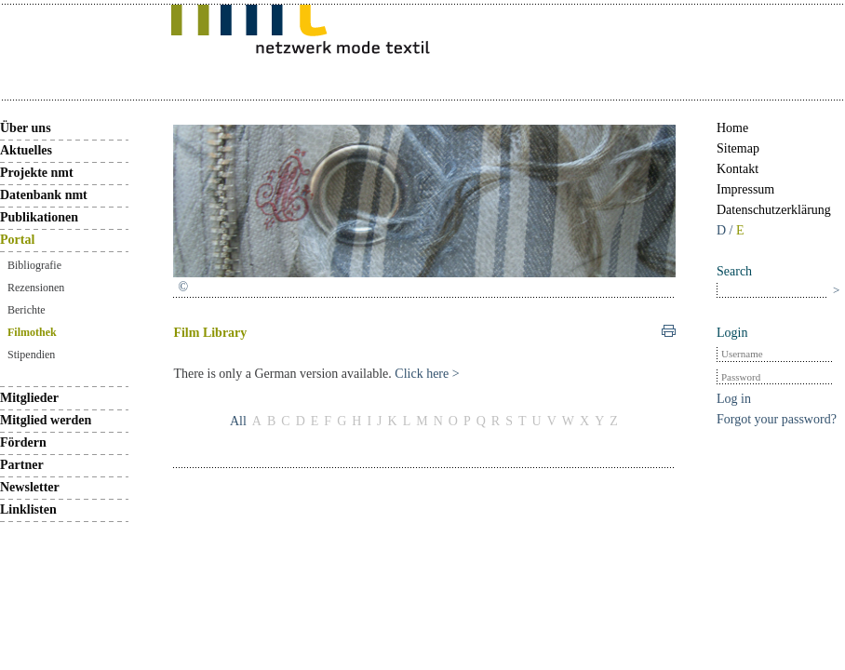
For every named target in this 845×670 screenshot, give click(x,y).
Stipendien (31, 354)
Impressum (745, 189)
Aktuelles (26, 150)
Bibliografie (34, 265)
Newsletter (30, 487)
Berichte (26, 309)
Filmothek (32, 332)
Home (732, 128)
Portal (17, 240)
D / (726, 230)
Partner (22, 465)
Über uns (25, 128)
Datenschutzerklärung (774, 210)
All (238, 421)
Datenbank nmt (43, 195)
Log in (734, 399)
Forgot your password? (777, 419)
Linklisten (28, 509)
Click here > (427, 374)
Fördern (23, 442)
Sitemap (738, 148)
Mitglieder (29, 398)
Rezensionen (35, 287)
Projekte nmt (37, 173)
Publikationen (39, 217)
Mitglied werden (45, 420)
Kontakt (737, 169)
